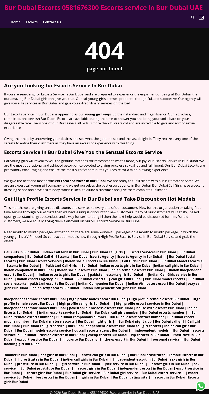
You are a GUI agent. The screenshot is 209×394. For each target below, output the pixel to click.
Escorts (32, 17)
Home (16, 17)
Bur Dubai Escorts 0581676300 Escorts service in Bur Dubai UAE (103, 7)
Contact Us (52, 17)
